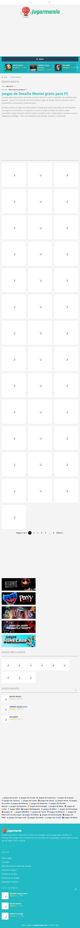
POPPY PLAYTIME (16, 914)
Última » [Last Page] (59, 533)
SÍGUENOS (49, 2)
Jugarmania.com (40, 925)
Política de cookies (9, 874)
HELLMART (66, 65)
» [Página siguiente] (53, 533)
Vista (3, 86)
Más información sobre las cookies (16, 866)
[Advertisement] (41, 36)
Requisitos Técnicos (10, 882)
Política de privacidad (10, 878)
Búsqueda (31, 2)
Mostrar (4, 90)
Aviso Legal (6, 858)
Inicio (5, 77)
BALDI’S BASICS (18, 65)
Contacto (5, 862)
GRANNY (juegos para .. (19, 707)
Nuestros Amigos (9, 870)
